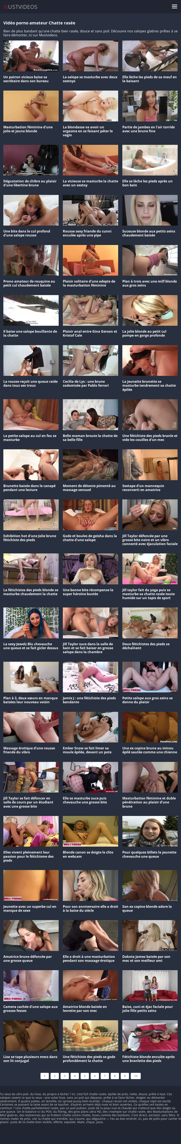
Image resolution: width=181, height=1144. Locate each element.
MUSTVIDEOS (20, 6)
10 (135, 1076)
